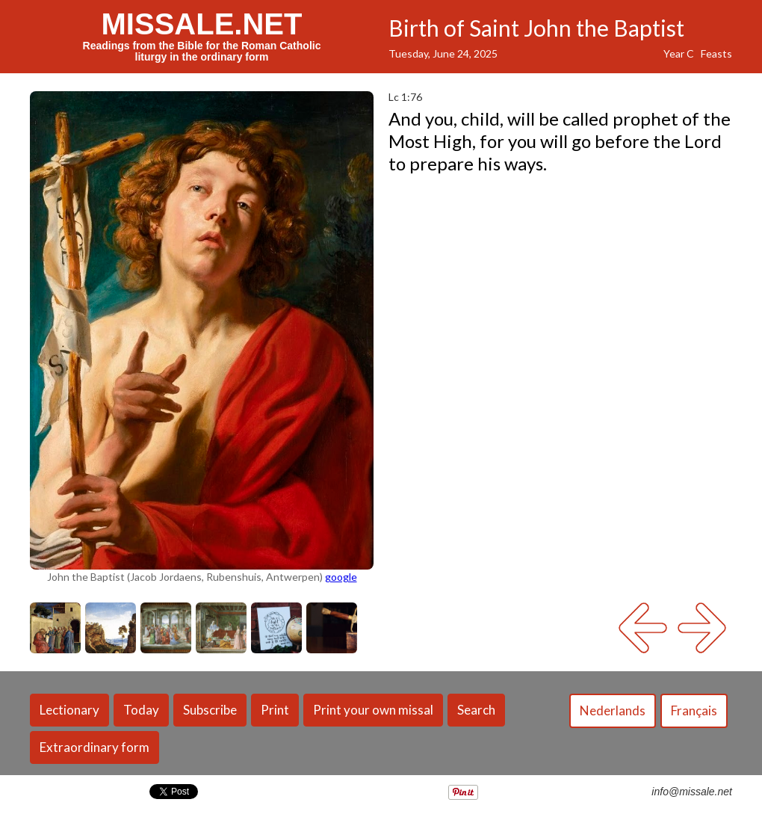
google (341, 576)
